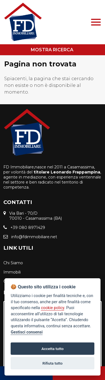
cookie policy (52, 307)
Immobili (12, 272)
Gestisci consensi (27, 332)
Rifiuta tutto (53, 363)
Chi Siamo (13, 262)
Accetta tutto (52, 348)
